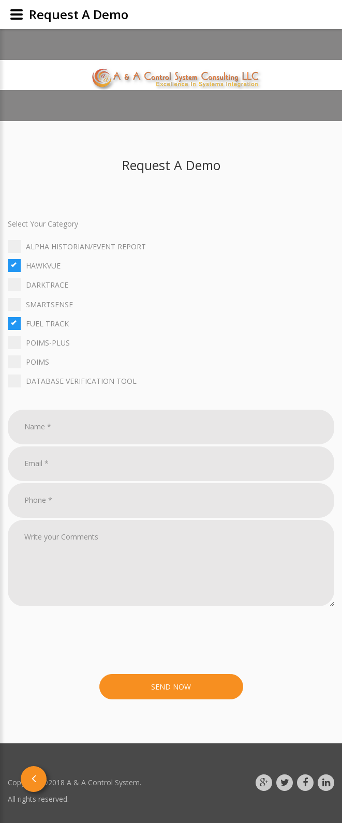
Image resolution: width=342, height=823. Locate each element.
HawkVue (171, 265)
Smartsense (171, 304)
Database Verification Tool (171, 381)
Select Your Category (43, 224)
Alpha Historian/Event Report (171, 246)
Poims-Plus (171, 342)
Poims (171, 361)
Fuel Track (171, 323)
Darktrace (171, 284)
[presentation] (86, 642)
